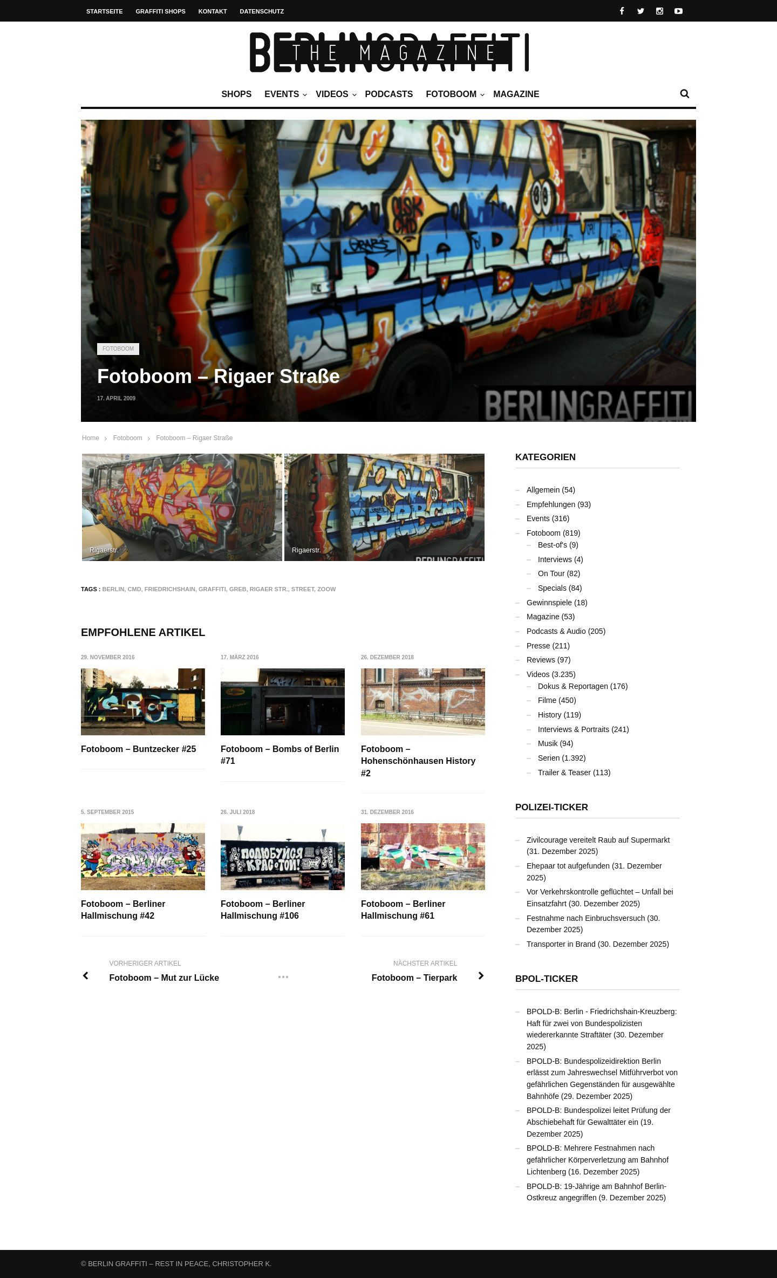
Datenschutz (262, 11)
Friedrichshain (170, 589)
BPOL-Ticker (546, 979)
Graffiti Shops (161, 11)
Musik (548, 743)
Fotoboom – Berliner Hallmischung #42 (123, 909)
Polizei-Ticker (551, 807)
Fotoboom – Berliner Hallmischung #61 (404, 909)
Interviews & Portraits (573, 729)
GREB (238, 589)
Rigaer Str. (269, 589)
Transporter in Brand (561, 944)
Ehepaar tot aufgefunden (568, 866)
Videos (334, 94)
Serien (549, 758)
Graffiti (212, 589)
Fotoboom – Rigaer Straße (194, 438)
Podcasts (389, 94)
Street (302, 589)
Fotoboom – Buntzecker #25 (138, 749)
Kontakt (213, 11)
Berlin (114, 589)
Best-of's (552, 545)
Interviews (555, 559)
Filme (547, 700)
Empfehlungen (551, 504)
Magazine (516, 94)
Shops (236, 94)
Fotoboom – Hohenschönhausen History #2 (419, 761)
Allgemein (543, 490)
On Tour (551, 573)
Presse (538, 645)
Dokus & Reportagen (573, 686)
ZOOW (326, 589)
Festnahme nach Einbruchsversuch (586, 918)
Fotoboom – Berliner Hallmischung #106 (263, 909)
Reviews (541, 659)
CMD (134, 589)
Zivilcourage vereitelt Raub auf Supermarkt (598, 840)
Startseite (104, 11)
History (550, 714)
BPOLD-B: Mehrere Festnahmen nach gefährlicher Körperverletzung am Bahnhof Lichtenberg (598, 1160)
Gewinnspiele (549, 602)
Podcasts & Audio (556, 631)
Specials (552, 588)
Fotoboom (454, 94)
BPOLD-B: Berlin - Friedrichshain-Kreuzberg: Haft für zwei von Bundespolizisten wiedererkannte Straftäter (602, 1023)
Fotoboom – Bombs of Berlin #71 (280, 755)
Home (90, 438)
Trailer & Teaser (564, 772)
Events (284, 94)
